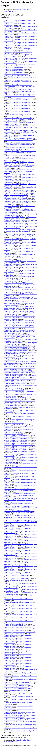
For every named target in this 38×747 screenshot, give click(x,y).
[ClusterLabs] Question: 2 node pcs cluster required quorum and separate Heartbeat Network (18, 686)
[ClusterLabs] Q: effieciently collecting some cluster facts (20, 673)
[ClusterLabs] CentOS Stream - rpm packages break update (20, 385)
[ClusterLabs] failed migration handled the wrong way (19, 416)
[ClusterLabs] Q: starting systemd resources (16, 682)
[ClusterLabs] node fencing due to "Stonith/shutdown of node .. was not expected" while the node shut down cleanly (19, 490)
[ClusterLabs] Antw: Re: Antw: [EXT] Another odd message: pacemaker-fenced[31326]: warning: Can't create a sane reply (20, 284)
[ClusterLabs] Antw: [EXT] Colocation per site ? (18, 99)
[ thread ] (19, 9)
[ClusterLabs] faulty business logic (14, 423)
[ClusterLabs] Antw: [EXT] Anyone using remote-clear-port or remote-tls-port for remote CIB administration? (19, 95)
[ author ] (24, 9)
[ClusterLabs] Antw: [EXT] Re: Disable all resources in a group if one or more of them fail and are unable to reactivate (20, 166)
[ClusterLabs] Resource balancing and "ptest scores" (19, 696)
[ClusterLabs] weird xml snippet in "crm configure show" (20, 721)
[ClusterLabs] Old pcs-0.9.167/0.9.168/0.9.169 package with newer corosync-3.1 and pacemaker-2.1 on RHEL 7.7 (20, 506)
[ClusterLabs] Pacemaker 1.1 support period (16, 575)
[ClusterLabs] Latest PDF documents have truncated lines (20, 463)
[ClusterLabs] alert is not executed (14, 67)
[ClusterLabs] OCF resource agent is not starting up (18, 503)
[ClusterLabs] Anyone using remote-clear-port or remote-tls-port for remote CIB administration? (20, 376)
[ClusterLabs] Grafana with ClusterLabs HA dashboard (19, 451)
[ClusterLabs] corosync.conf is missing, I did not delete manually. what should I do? (19, 398)
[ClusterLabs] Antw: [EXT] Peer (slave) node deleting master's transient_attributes (19, 148)
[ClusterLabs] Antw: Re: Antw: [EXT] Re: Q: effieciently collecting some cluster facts (20, 352)
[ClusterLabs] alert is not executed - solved (16, 74)
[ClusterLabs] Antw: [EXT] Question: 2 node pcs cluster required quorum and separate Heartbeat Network (20, 151)
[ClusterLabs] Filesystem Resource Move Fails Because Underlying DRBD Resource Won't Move (19, 436)
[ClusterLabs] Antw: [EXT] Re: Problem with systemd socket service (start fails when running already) (19, 230)
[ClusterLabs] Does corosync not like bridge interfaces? (20, 413)
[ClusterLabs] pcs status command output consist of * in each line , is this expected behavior (19, 626)
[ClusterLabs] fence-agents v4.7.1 (13, 432)
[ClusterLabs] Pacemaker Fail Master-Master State (18, 596)
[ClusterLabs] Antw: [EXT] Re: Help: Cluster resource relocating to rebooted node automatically (19, 190)
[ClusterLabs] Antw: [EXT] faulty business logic (18, 114)
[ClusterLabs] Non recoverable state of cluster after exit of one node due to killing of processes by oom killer (20, 499)
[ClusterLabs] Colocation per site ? (14, 388)
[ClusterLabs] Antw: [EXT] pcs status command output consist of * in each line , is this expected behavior (19, 139)
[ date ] (29, 9)
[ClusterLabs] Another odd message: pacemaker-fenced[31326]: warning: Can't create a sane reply (18, 76)
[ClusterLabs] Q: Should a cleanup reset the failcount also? (20, 679)
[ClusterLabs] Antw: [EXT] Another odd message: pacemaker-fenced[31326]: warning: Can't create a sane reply (19, 86)
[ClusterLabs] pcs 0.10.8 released (13, 624)
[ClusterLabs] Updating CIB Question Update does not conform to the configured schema (19, 712)
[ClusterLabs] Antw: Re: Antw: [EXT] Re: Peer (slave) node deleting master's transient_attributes (19, 346)
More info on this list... (11, 11)
